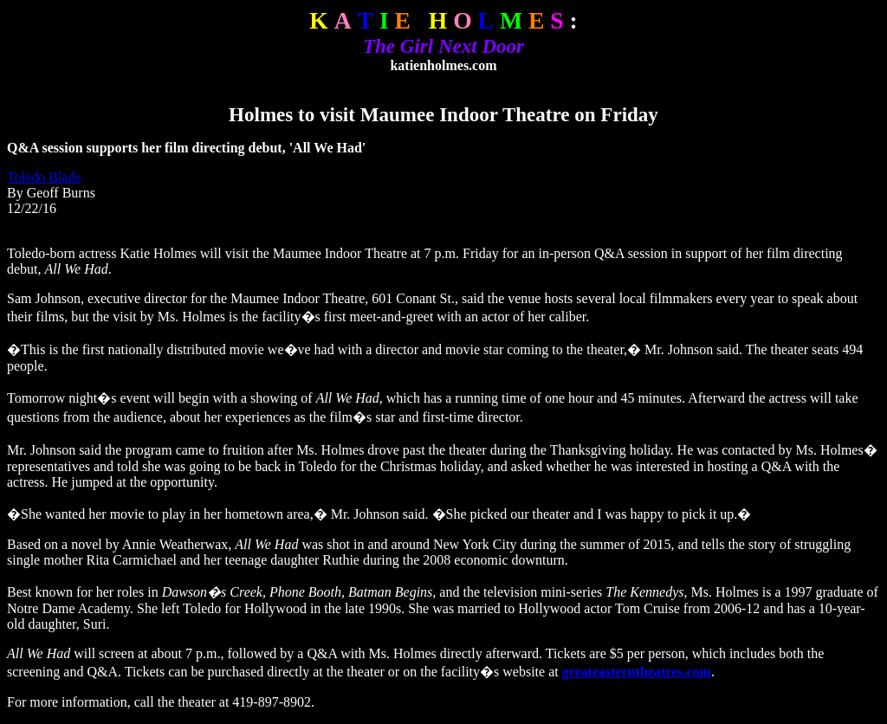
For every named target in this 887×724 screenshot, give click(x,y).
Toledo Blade (44, 177)
